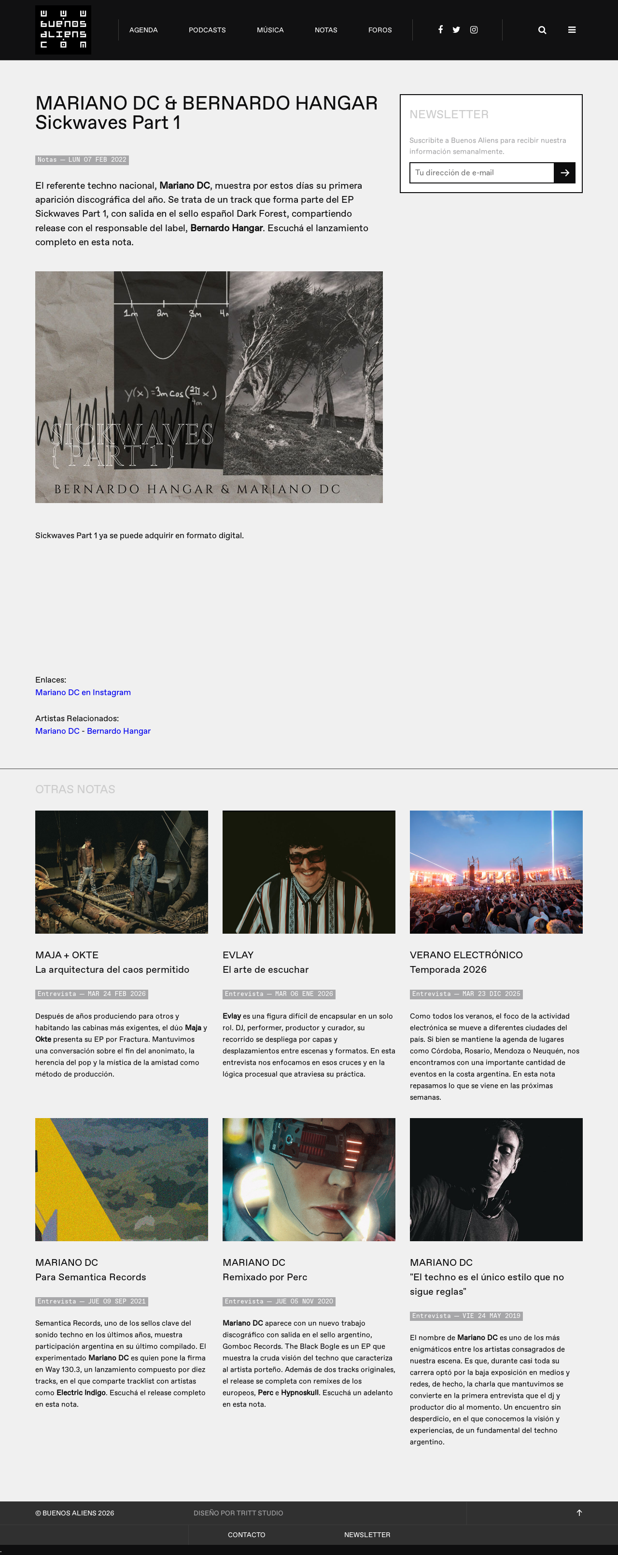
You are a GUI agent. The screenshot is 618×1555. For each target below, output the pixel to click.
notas (326, 30)
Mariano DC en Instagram (83, 692)
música (270, 30)
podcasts (207, 30)
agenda (143, 30)
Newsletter (367, 1535)
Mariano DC (57, 731)
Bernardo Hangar (119, 731)
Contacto (247, 1535)
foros (380, 30)
